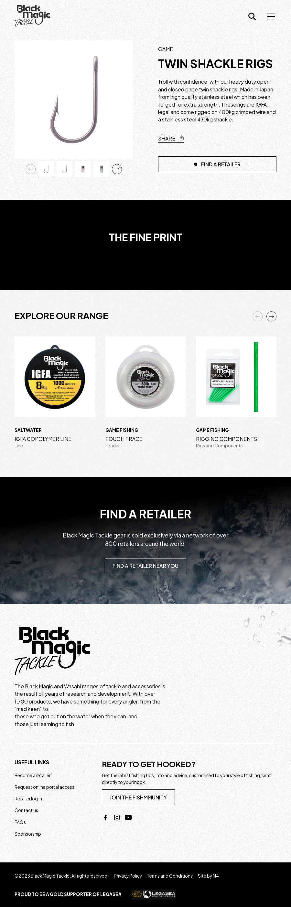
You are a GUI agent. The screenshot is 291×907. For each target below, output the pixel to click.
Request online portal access (44, 787)
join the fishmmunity (138, 797)
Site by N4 (208, 876)
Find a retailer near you (145, 566)
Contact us (26, 810)
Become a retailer (32, 775)
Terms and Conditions (170, 876)
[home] (32, 16)
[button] (270, 16)
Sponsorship (28, 834)
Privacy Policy (128, 876)
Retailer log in (28, 798)
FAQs (20, 822)
